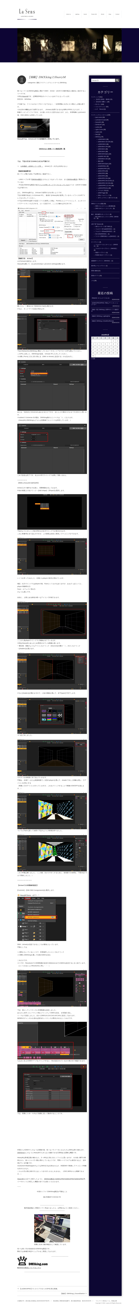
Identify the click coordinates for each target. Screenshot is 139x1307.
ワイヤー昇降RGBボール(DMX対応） (106, 236)
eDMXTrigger (102, 193)
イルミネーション (100, 106)
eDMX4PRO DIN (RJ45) (105, 180)
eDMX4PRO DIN (103, 178)
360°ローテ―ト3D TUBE (102, 226)
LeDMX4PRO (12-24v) (104, 185)
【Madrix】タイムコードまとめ (100, 298)
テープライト (95, 242)
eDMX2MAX (101, 151)
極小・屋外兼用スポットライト (100, 214)
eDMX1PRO (60, 1179)
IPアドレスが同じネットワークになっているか (53, 185)
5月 (22, 80)
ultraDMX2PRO (102, 168)
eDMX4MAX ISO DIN (104, 141)
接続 (38, 82)
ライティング (95, 97)
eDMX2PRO (69, 1179)
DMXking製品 (37, 179)
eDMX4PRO (79, 1179)
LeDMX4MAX (102, 139)
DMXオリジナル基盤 (97, 203)
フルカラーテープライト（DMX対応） (106, 248)
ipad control (98, 117)
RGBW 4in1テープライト (102, 255)
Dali (96, 134)
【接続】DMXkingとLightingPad (100, 316)
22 (21, 78)
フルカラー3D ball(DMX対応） (104, 229)
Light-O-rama (99, 129)
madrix (97, 132)
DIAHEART (98, 124)
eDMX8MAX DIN (103, 159)
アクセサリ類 (102, 190)
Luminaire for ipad (100, 120)
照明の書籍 (94, 270)
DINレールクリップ (103, 195)
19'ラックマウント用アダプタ (106, 198)
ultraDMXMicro (102, 166)
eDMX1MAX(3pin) (103, 154)
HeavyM (25, 96)
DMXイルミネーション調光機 (104, 206)
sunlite (97, 127)
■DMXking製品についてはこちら (29, 1268)
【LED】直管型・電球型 (102, 99)
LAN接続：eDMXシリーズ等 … (32, 166)
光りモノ (98, 104)
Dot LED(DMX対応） (101, 234)
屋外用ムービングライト (98, 265)
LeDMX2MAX (102, 144)
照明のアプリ (95, 275)
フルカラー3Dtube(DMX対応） (104, 231)
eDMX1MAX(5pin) (103, 163)
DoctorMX (98, 122)
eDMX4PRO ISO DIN (104, 183)
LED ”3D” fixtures (96, 224)
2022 (21, 82)
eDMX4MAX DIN (103, 146)
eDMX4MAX (101, 149)
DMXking (63, 82)
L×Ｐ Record (99, 109)
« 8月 (93, 359)
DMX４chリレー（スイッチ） (104, 208)
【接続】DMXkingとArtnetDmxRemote (102, 321)
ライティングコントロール (49, 82)
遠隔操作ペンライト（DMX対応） (101, 261)
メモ (92, 280)
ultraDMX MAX (102, 156)
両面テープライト (100, 252)
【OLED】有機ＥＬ (101, 102)
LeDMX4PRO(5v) (103, 188)
